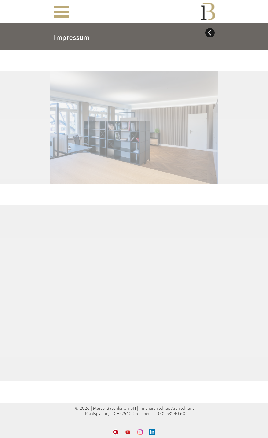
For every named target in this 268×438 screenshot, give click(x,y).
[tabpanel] (92, 36)
